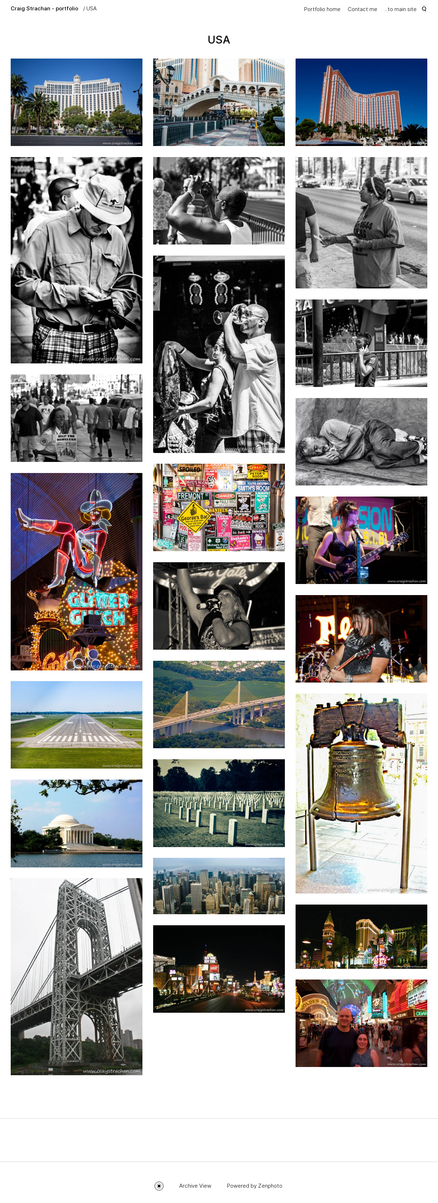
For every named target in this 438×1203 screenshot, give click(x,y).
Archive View (195, 1185)
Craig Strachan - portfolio (44, 8)
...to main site (400, 9)
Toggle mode (159, 1186)
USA (91, 8)
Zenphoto (270, 1185)
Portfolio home (322, 9)
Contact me (362, 9)
